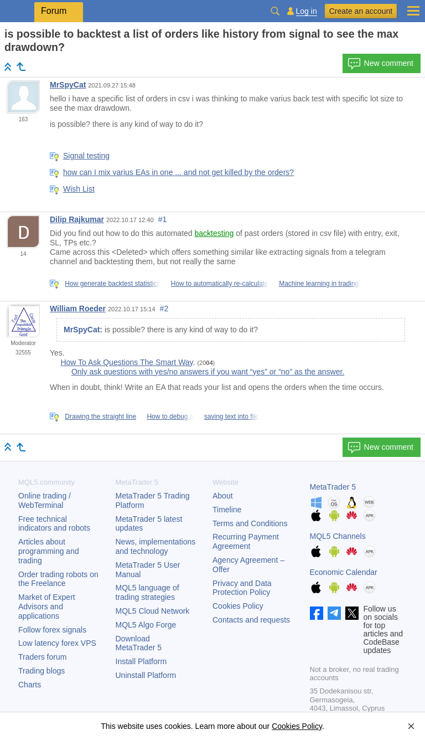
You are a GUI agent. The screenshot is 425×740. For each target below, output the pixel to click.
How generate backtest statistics (112, 283)
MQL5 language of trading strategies (147, 592)
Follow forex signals (52, 629)
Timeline (226, 509)
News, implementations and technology (156, 546)
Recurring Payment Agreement (245, 541)
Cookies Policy (237, 606)
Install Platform (141, 661)
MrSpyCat (68, 84)
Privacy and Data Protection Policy (242, 588)
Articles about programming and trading (48, 551)
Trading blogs (41, 670)
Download (139, 643)
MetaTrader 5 (333, 486)
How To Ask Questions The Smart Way (126, 362)
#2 (164, 308)
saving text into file (231, 416)
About (222, 495)
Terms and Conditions (249, 523)
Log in (306, 11)
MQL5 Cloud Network (153, 611)
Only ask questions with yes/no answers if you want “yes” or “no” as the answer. (207, 371)
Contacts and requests (251, 619)
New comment (380, 63)
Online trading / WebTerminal (44, 500)
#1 (162, 219)
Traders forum (42, 656)
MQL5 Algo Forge (146, 624)
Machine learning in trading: (319, 283)
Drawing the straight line (100, 416)
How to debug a (170, 416)
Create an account (360, 11)
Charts (29, 684)
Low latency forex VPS (57, 643)
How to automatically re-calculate (219, 283)
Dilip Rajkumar (77, 219)
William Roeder (78, 308)
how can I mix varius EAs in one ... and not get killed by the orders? (178, 172)
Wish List (79, 188)
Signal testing (86, 155)
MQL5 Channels (338, 536)
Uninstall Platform (146, 675)
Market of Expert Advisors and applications (46, 606)
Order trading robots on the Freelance (58, 579)
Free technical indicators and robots (54, 524)
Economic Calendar (343, 572)
